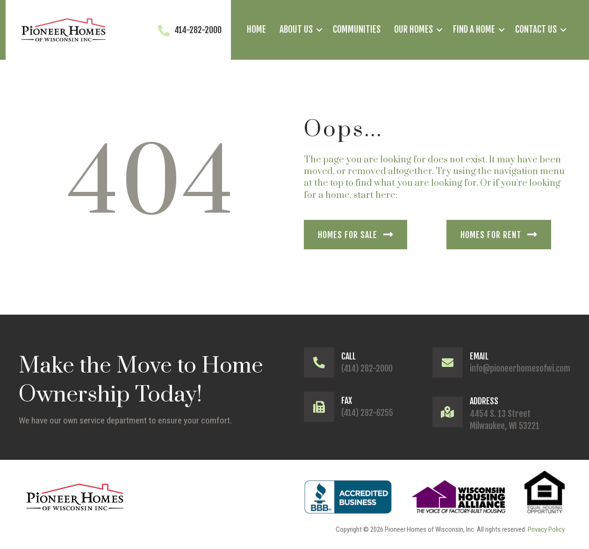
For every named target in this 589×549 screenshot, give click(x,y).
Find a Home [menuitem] (474, 29)
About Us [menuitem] (296, 29)
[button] (319, 30)
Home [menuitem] (256, 29)
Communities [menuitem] (357, 29)
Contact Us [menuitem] (536, 29)
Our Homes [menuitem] (413, 29)
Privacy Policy (546, 529)
